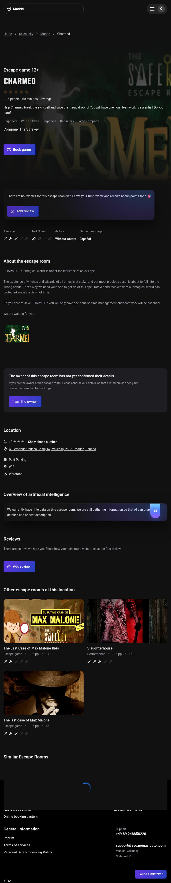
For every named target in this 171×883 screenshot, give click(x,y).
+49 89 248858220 (131, 834)
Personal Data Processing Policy (28, 852)
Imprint (9, 838)
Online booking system (21, 817)
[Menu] (157, 9)
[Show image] (17, 333)
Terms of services (17, 845)
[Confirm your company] (25, 401)
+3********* (16, 442)
